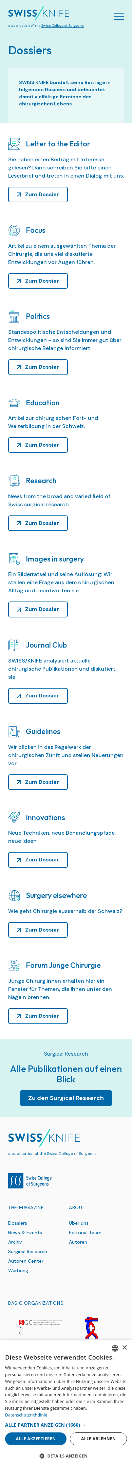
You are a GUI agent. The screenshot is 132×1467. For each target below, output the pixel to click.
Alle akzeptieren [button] (36, 1439)
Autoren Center (25, 1261)
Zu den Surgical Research (66, 1098)
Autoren (78, 1242)
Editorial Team (85, 1232)
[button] (66, 1424)
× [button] (124, 1347)
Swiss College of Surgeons (62, 25)
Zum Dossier (42, 194)
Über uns (79, 1223)
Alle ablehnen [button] (98, 1439)
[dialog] (66, 1403)
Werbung (18, 1270)
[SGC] (40, 1328)
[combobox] (115, 1348)
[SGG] (91, 1328)
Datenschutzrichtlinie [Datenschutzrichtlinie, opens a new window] (26, 1415)
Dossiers (17, 1223)
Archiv (15, 1242)
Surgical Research (27, 1251)
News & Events (25, 1232)
